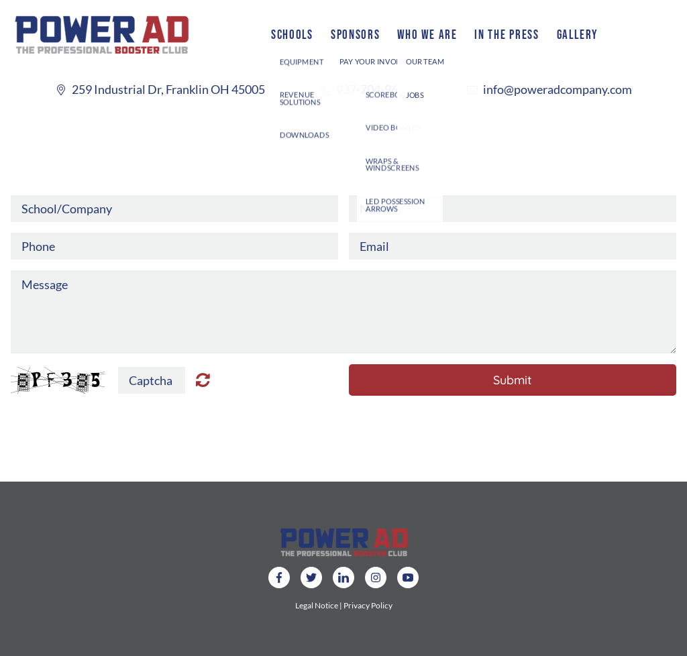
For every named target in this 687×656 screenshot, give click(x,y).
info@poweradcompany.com (557, 89)
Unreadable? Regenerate (203, 380)
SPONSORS (355, 34)
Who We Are (427, 34)
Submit (512, 380)
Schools (292, 34)
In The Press (506, 34)
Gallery (577, 34)
